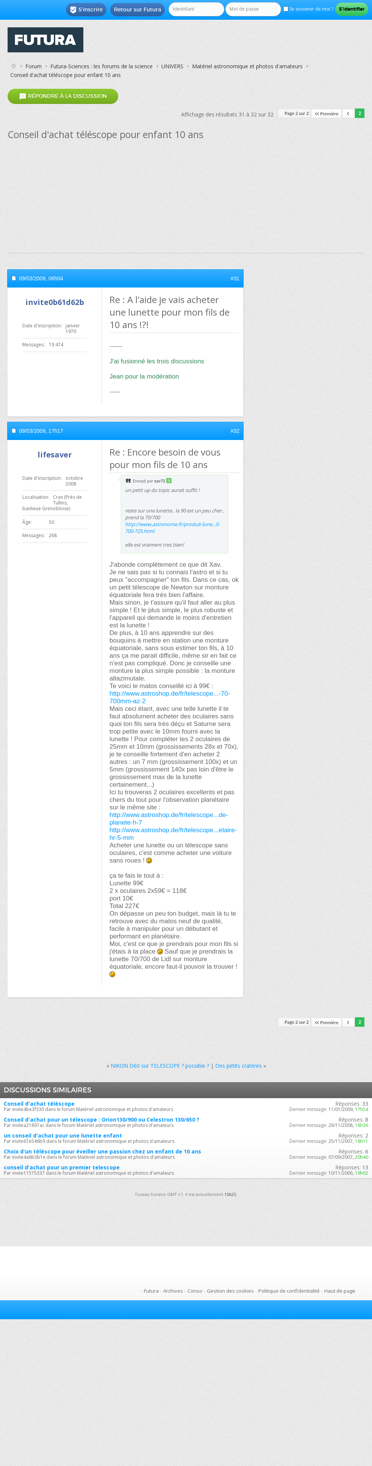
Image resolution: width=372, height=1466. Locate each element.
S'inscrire (86, 10)
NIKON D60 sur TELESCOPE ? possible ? (160, 1065)
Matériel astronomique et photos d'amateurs (247, 66)
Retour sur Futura (137, 9)
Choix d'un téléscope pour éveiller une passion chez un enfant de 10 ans (102, 1151)
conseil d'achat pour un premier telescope (62, 1167)
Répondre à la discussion (63, 97)
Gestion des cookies (230, 1290)
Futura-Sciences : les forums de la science (101, 66)
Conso (195, 1290)
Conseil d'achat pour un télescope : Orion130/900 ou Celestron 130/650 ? (101, 1119)
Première (326, 113)
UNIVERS (172, 66)
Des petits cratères (238, 1065)
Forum (33, 66)
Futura (151, 1290)
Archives (173, 1290)
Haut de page (339, 1290)
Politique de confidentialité (289, 1290)
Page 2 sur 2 (297, 113)
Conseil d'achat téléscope (39, 1103)
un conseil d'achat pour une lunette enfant (63, 1135)
